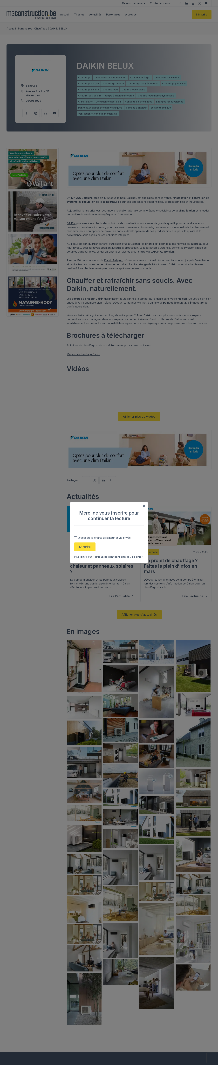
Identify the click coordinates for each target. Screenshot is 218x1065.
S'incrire (85, 546)
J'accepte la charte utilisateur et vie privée (104, 537)
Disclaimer (136, 556)
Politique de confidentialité (109, 556)
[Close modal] (144, 506)
